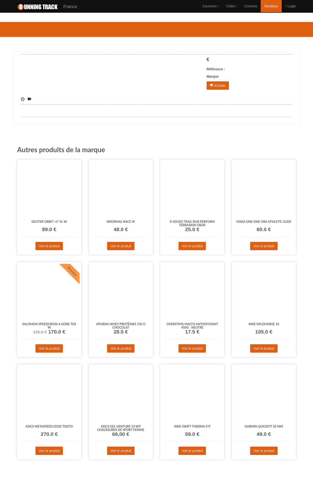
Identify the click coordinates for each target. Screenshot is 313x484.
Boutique (271, 11)
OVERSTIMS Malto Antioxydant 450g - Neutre (192, 325)
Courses (250, 11)
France (47, 12)
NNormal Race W (121, 222)
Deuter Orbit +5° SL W (49, 222)
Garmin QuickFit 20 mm (264, 426)
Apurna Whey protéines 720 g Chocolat (120, 325)
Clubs (231, 11)
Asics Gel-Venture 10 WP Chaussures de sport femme (120, 428)
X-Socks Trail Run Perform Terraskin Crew (192, 223)
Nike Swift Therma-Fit (192, 426)
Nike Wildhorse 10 (263, 324)
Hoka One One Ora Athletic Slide (263, 222)
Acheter (218, 85)
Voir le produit (49, 246)
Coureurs (210, 11)
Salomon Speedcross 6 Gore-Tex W (49, 325)
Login (290, 11)
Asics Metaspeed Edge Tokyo (49, 426)
